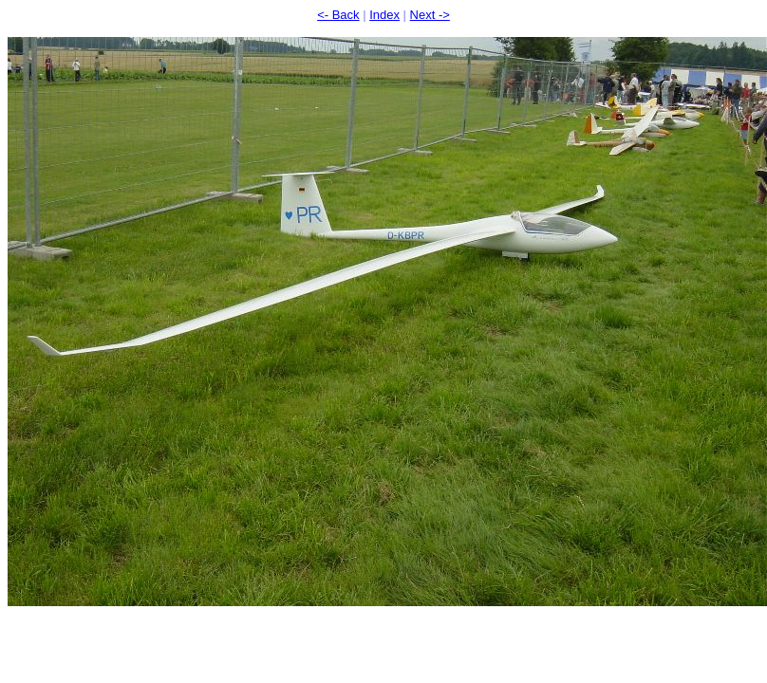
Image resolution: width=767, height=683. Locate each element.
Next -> (430, 15)
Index (384, 15)
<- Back (338, 15)
